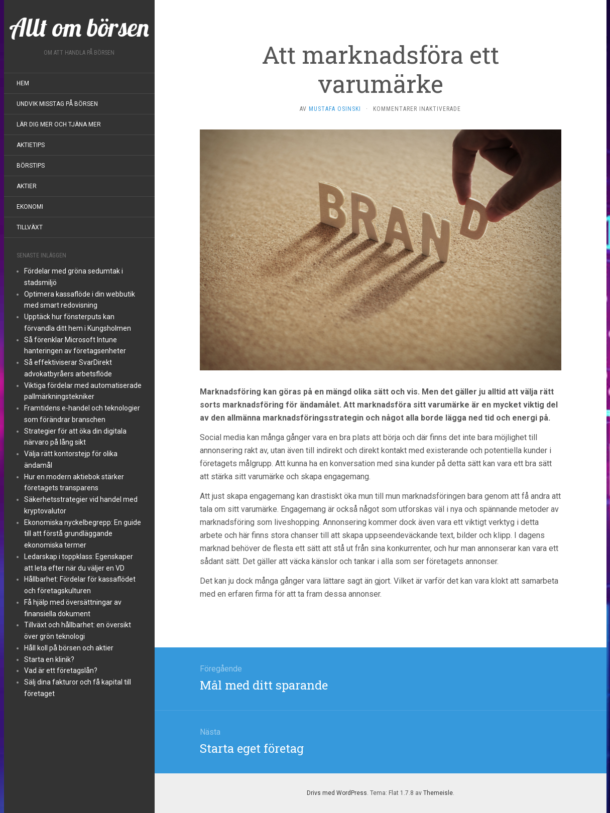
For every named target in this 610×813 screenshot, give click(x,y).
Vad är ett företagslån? (60, 670)
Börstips (31, 165)
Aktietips (31, 145)
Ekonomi (30, 206)
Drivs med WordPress (337, 792)
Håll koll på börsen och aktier (68, 648)
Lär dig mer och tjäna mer (59, 124)
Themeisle (438, 792)
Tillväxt (30, 227)
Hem (23, 83)
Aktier (27, 186)
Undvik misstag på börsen (57, 103)
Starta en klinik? (49, 659)
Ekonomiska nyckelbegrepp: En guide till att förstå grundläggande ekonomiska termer (82, 534)
